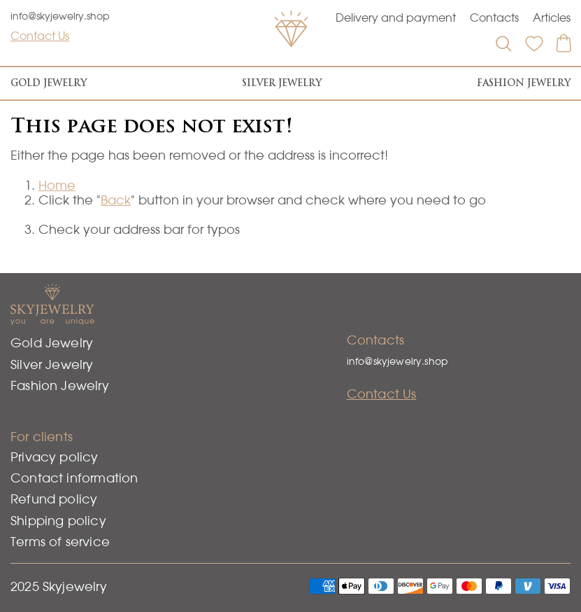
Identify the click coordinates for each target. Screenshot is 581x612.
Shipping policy (58, 520)
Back (116, 200)
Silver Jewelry (282, 83)
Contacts (494, 17)
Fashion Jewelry (524, 83)
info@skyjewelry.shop (60, 16)
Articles (552, 17)
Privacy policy (54, 457)
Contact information (74, 478)
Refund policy (53, 499)
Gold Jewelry (48, 83)
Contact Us (39, 35)
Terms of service (60, 541)
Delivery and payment (396, 17)
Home (57, 185)
